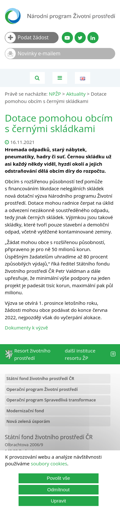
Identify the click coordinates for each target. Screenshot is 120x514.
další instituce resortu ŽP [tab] (90, 354)
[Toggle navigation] (59, 78)
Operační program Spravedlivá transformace (51, 400)
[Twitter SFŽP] (80, 37)
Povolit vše (58, 478)
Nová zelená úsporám (28, 421)
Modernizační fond (25, 411)
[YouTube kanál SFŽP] (67, 37)
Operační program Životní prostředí (42, 389)
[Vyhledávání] (37, 78)
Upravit (58, 500)
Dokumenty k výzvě (26, 327)
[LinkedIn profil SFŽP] (93, 37)
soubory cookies (49, 463)
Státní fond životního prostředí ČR (40, 378)
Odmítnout (58, 489)
